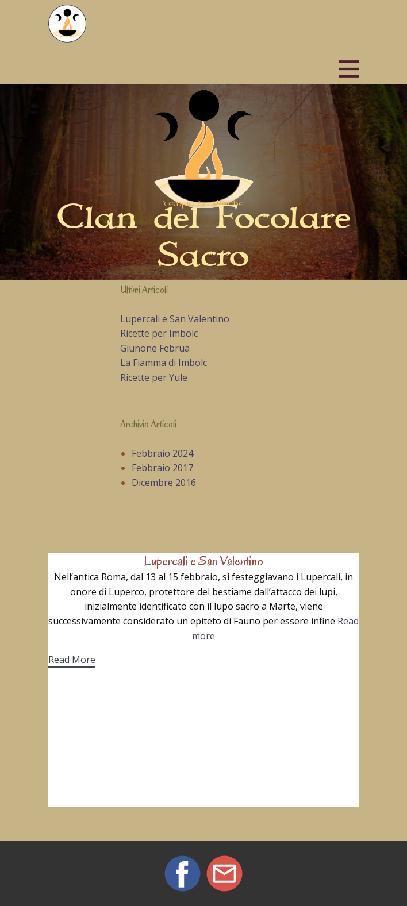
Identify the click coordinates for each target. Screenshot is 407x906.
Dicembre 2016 (164, 482)
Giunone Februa (155, 348)
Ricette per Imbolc (159, 333)
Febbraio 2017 (162, 467)
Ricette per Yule (153, 377)
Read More (71, 659)
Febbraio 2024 (162, 453)
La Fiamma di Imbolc (163, 362)
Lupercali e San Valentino (174, 319)
